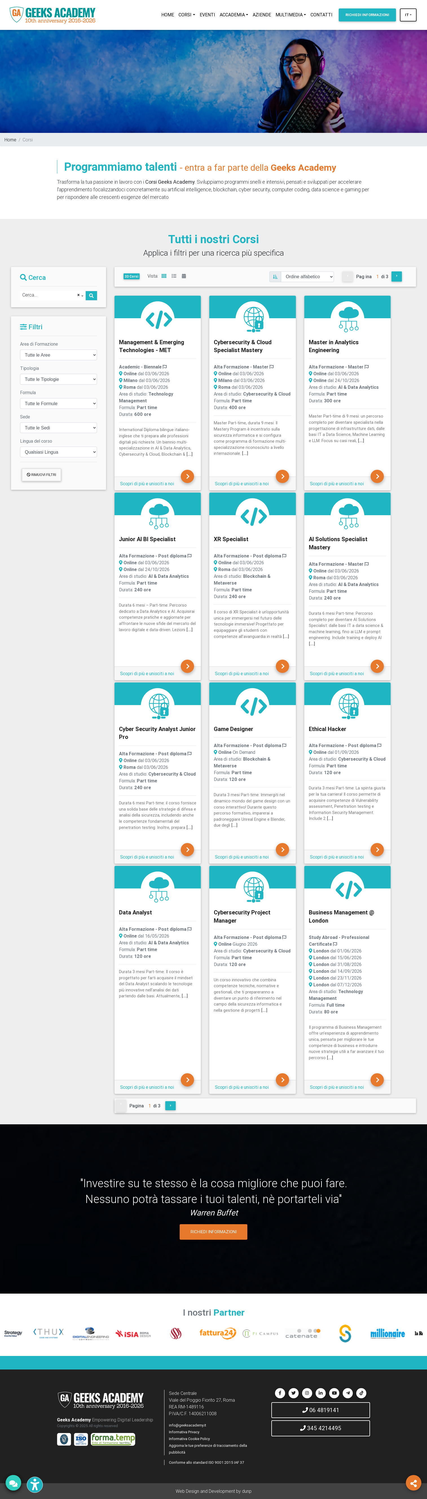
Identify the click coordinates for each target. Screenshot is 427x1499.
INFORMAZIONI (367, 14)
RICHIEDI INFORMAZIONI (214, 1231)
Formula (28, 392)
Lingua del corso (36, 441)
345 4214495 (320, 1428)
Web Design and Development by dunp (214, 1491)
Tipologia (29, 368)
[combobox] (52, 295)
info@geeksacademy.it (187, 1425)
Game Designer (233, 728)
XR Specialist (231, 539)
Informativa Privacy (184, 1432)
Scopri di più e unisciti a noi (147, 483)
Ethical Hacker (327, 728)
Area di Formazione (39, 344)
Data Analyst (135, 912)
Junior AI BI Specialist (147, 539)
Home (10, 139)
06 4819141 (320, 1410)
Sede (25, 417)
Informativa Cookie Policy (189, 1438)
